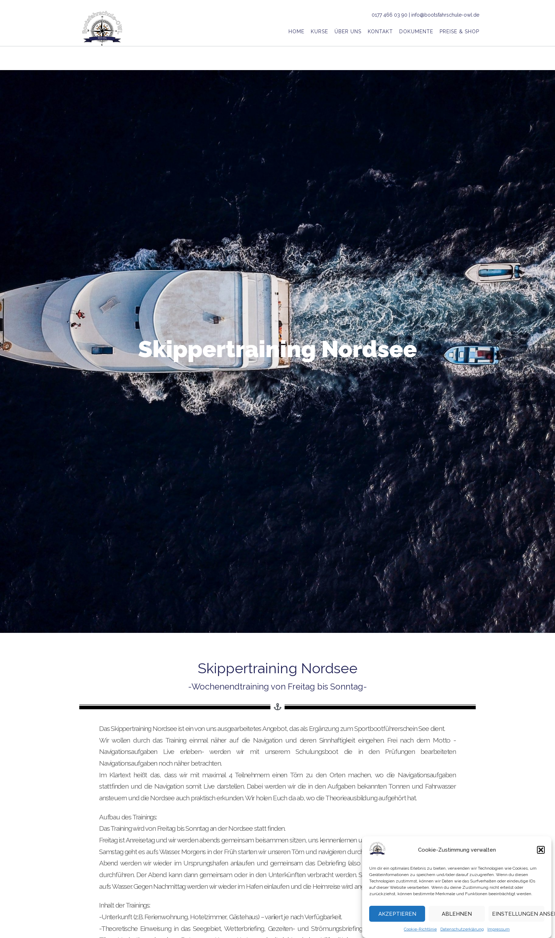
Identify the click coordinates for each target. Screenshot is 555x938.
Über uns (347, 32)
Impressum (498, 930)
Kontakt (380, 32)
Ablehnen (457, 915)
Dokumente (416, 32)
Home (296, 32)
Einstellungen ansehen (518, 915)
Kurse (319, 32)
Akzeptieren (397, 915)
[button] (540, 850)
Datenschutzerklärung (462, 930)
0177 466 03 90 (389, 15)
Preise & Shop (459, 32)
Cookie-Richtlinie (420, 930)
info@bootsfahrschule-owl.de (445, 15)
